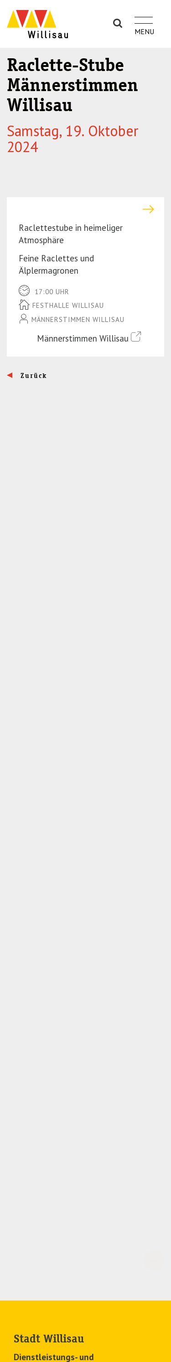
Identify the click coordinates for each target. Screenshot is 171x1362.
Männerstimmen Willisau (89, 338)
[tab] (85, 209)
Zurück (32, 376)
